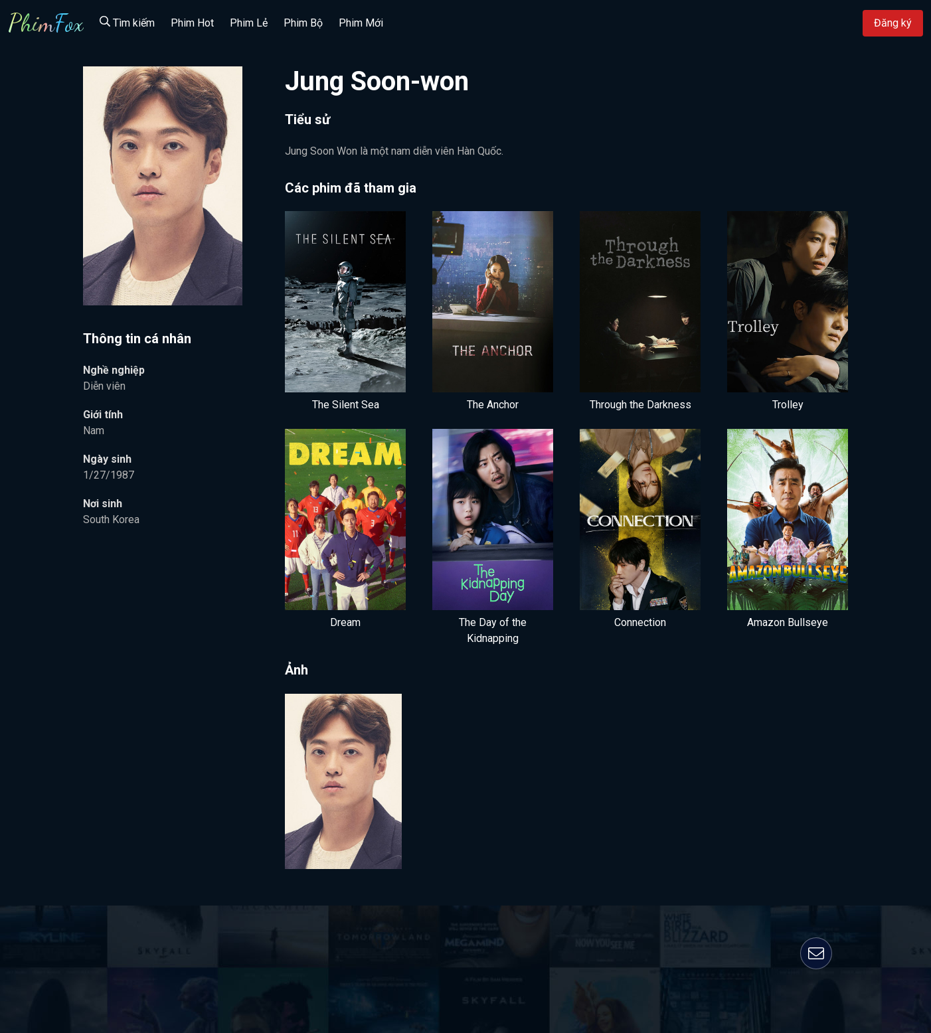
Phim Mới (361, 23)
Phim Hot (192, 23)
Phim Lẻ (249, 23)
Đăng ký (893, 23)
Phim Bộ (303, 23)
